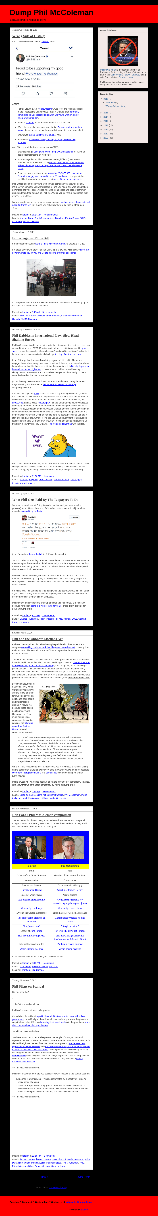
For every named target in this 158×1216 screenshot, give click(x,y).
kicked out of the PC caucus (42, 135)
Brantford (59, 218)
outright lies (51, 772)
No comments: (51, 214)
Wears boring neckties (70, 949)
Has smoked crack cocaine (31, 899)
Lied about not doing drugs (31, 935)
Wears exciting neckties (31, 949)
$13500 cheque (27, 1159)
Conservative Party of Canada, (125, 74)
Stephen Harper (59, 1166)
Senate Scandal (42, 1166)
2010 (106, 133)
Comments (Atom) (58, 1187)
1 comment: (50, 476)
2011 (106, 129)
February (110, 102)
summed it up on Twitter (31, 511)
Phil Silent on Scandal (28, 986)
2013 (106, 121)
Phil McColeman (31, 221)
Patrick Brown (72, 218)
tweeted (45, 41)
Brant (30, 218)
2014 (106, 117)
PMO (81, 1163)
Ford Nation (36, 931)
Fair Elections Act (37, 795)
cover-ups (17, 772)
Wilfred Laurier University (54, 798)
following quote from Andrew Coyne (22, 726)
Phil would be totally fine (60, 424)
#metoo (23, 218)
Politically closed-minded (70, 944)
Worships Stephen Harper (70, 890)
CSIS (36, 393)
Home (44, 1177)
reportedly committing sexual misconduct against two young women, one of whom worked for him (48, 115)
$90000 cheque (43, 1159)
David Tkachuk (59, 1159)
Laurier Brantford (55, 795)
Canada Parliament (29, 619)
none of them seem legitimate (68, 179)
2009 (106, 138)
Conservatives (45, 479)
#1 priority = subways (31, 908)
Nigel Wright (24, 1163)
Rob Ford (53, 966)
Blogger (84, 1209)
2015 (106, 112)
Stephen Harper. (127, 77)
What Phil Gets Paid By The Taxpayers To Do (45, 499)
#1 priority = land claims (70, 908)
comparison (25, 966)
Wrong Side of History (28, 36)
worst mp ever (28, 483)
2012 (106, 125)
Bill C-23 (24, 795)
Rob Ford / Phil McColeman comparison (41, 815)
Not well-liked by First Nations (70, 931)
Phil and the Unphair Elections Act (37, 639)
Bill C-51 (24, 315)
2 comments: (48, 615)
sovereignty (44, 402)
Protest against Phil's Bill (30, 238)
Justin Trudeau (47, 619)
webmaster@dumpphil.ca (78, 1202)
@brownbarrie (45, 109)
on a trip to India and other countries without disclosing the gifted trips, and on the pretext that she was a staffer (51, 165)
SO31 (74, 619)
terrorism (16, 483)
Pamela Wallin (38, 1163)
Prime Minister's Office (23, 1166)
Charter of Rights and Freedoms (44, 315)
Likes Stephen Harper (31, 890)
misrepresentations (32, 772)
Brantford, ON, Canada (33, 970)
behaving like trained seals (53, 1022)
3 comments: (49, 791)
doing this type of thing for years (46, 606)
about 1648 (17, 402)
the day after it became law (68, 354)
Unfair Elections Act (31, 798)
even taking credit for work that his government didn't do (48, 647)
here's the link (36, 554)
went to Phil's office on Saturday (50, 243)
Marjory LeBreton (75, 1159)
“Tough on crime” (31, 926)
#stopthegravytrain (28, 479)
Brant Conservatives (44, 218)
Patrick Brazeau (53, 1163)
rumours (30, 122)
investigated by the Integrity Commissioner (52, 151)
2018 (106, 99)
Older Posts (83, 1177)
